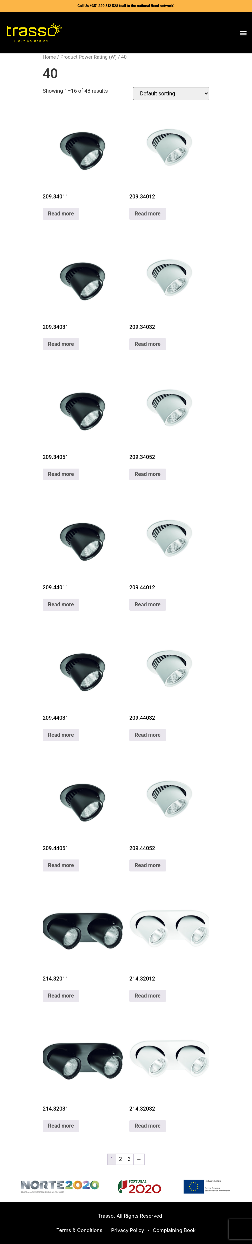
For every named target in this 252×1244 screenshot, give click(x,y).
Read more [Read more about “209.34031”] (61, 344)
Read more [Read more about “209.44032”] (148, 735)
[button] (243, 32)
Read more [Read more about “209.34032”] (148, 344)
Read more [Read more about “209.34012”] (148, 213)
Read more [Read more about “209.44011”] (61, 604)
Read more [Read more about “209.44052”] (148, 865)
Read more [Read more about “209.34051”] (61, 474)
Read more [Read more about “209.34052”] (148, 474)
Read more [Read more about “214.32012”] (148, 996)
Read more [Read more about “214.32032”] (148, 1126)
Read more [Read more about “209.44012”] (148, 604)
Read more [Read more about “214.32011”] (61, 996)
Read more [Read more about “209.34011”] (61, 213)
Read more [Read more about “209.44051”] (61, 865)
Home (49, 57)
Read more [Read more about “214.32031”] (61, 1126)
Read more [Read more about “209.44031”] (61, 735)
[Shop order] (171, 93)
